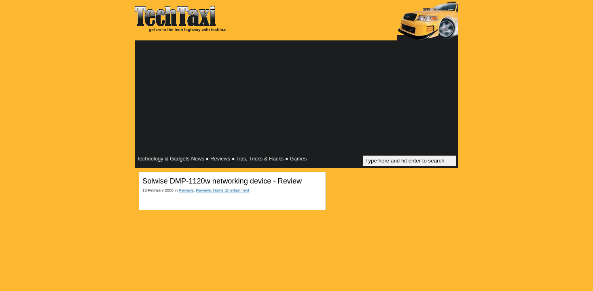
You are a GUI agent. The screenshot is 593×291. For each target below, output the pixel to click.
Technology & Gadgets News (170, 159)
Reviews (220, 159)
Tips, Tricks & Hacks (260, 159)
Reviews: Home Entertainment (222, 190)
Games (298, 159)
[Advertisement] (296, 99)
